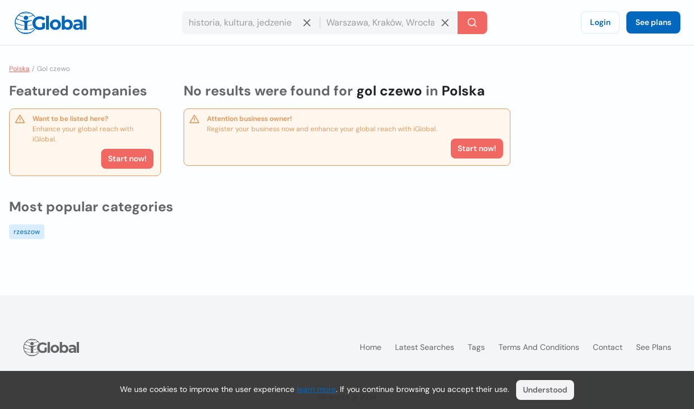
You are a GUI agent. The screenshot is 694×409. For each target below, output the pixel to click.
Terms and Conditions (538, 347)
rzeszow (27, 231)
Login (600, 22)
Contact (607, 347)
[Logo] (51, 22)
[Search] (472, 22)
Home (370, 347)
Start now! (127, 158)
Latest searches (424, 347)
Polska (19, 68)
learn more (316, 389)
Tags (476, 347)
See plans (653, 22)
